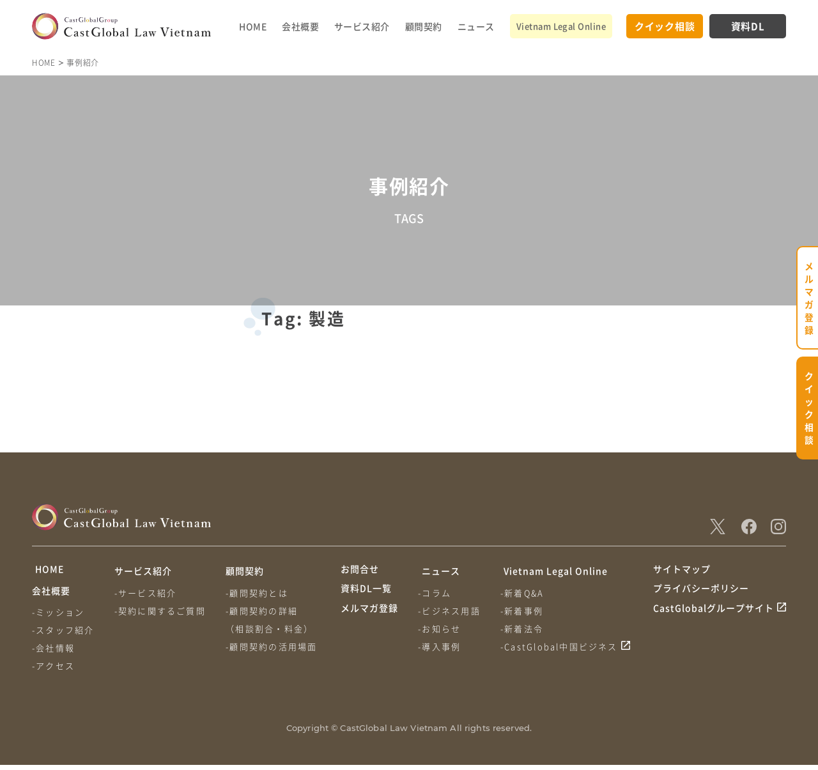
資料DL (748, 26)
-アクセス (53, 671)
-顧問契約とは (259, 593)
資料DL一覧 (366, 595)
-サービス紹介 (147, 593)
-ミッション (58, 617)
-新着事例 (524, 610)
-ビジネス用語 (450, 610)
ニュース (476, 26)
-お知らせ (440, 628)
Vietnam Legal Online (561, 26)
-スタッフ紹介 (63, 635)
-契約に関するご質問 (161, 610)
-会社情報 (53, 653)
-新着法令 (524, 628)
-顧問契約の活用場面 (274, 646)
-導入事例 (440, 646)
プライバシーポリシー (701, 595)
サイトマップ (682, 570)
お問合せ (360, 570)
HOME (252, 26)
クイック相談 (665, 26)
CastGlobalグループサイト (713, 619)
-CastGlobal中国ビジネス (562, 646)
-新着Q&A (524, 593)
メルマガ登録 (369, 619)
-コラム (435, 593)
